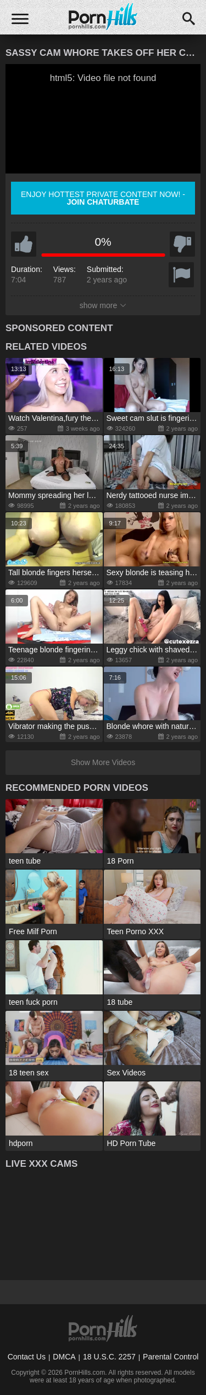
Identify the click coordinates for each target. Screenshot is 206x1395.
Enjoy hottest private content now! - (103, 198)
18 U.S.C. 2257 (109, 1356)
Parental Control (170, 1356)
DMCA (64, 1356)
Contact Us (27, 1356)
